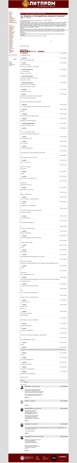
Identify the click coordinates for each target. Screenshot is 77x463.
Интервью (46, 8)
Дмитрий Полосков (29, 408)
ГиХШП (10, 52)
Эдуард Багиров (20, 8)
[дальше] (27, 397)
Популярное (11, 19)
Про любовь (11, 35)
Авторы (35, 8)
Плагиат (10, 47)
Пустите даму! (11, 32)
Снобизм (10, 39)
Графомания (11, 50)
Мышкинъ (27, 400)
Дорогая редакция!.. (12, 20)
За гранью (11, 37)
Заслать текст (51, 8)
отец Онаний (27, 436)
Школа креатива (12, 31)
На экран (10, 16)
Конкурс (10, 30)
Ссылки (10, 65)
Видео (10, 49)
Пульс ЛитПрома (12, 18)
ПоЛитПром (11, 29)
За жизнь (10, 34)
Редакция (31, 8)
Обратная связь (12, 64)
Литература (11, 27)
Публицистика (40, 8)
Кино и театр (11, 48)
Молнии (33, 386)
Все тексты (26, 8)
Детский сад (11, 33)
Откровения (38, 459)
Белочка (34, 408)
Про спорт (11, 38)
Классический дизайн (13, 22)
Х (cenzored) (11, 51)
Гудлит (10, 15)
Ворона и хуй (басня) (35, 436)
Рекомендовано (12, 26)
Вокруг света (11, 36)
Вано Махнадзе (28, 386)
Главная (37, 456)
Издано (10, 14)
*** (29, 400)
